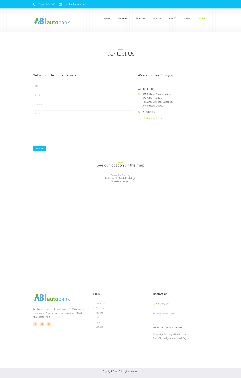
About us (123, 18)
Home (106, 18)
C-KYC (172, 18)
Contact (202, 18)
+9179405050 (162, 303)
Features (141, 18)
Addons (157, 18)
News (187, 18)
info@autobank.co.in (75, 4)
